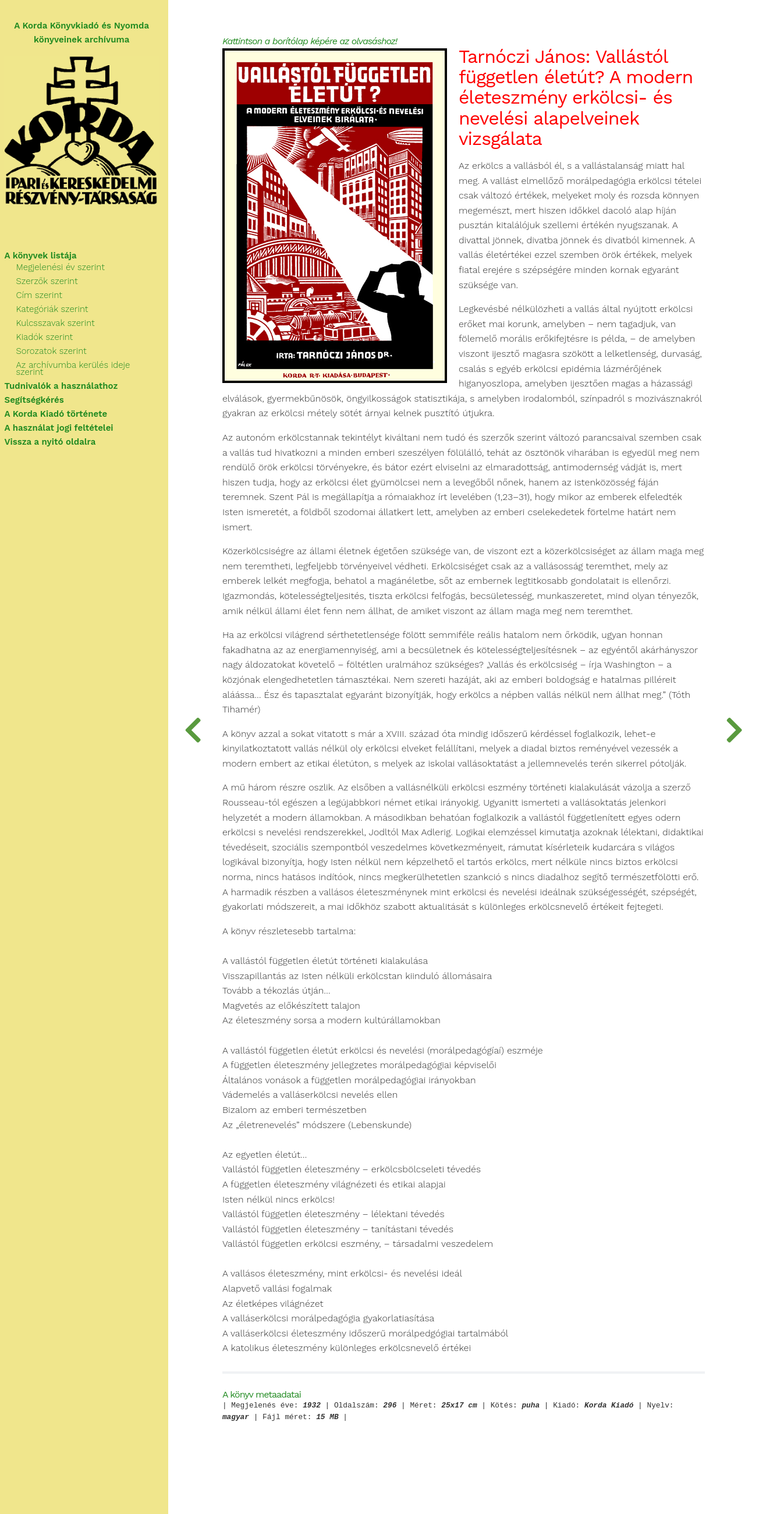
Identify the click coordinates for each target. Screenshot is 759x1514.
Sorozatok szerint (56, 353)
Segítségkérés (39, 394)
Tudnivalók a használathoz (66, 380)
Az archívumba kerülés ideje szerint (93, 366)
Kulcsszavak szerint (60, 325)
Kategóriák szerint (57, 311)
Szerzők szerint (52, 283)
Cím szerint (44, 297)
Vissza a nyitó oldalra (55, 436)
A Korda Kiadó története (60, 408)
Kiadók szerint (49, 339)
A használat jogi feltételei (63, 422)
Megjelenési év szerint (65, 269)
